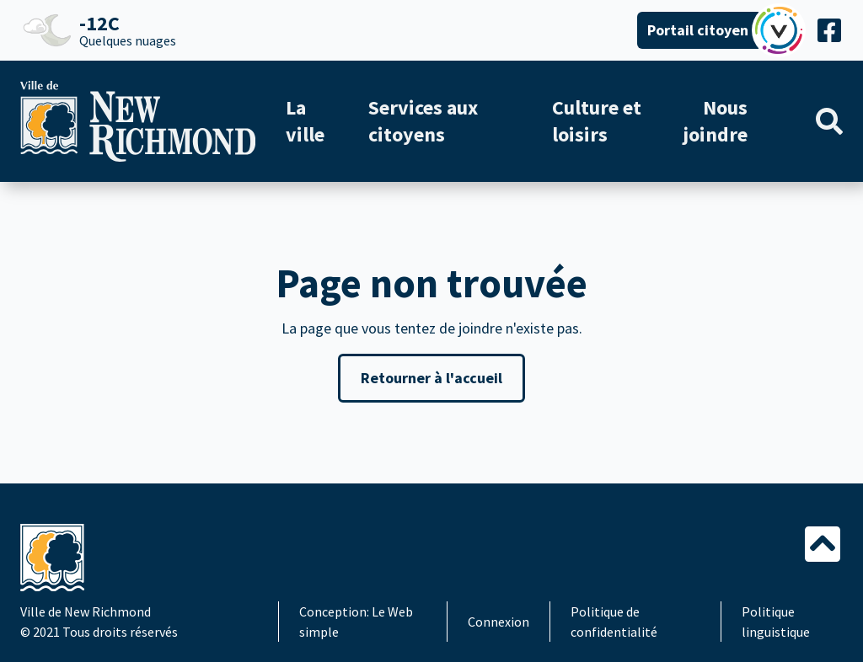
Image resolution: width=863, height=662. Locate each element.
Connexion (498, 621)
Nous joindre (715, 120)
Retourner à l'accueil (431, 377)
